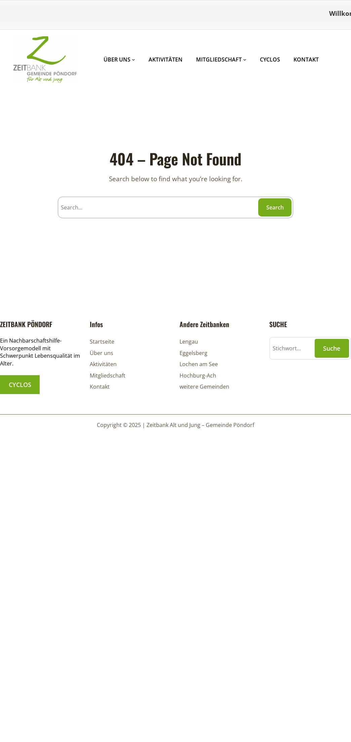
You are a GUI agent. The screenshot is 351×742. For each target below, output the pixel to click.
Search (275, 207)
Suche (331, 348)
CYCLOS (20, 385)
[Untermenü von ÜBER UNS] (133, 59)
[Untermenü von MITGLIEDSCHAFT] (244, 59)
